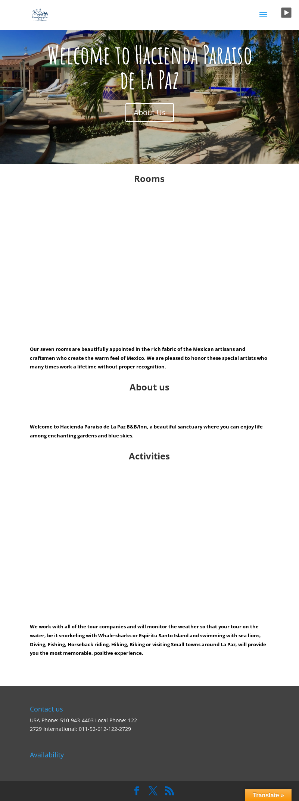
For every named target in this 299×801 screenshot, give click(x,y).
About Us (150, 112)
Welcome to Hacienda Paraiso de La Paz (149, 67)
